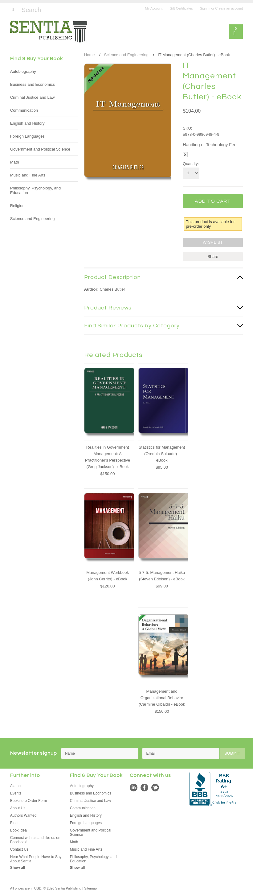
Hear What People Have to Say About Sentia (36, 858)
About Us (17, 808)
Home (89, 54)
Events (16, 793)
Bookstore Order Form (28, 800)
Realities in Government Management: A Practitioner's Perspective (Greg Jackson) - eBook (107, 457)
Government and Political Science (40, 149)
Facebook (144, 787)
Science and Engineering (32, 218)
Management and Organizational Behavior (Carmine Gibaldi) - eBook (162, 697)
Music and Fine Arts (27, 175)
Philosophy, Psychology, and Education (35, 190)
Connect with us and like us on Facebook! (35, 839)
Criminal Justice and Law (32, 97)
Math (14, 162)
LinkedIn (133, 787)
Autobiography (23, 71)
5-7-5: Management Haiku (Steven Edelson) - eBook (162, 575)
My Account (154, 8)
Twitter (155, 787)
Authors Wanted (23, 815)
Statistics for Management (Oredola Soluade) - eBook (162, 453)
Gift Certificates (181, 8)
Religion (17, 205)
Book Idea (18, 830)
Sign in (205, 8)
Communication (24, 110)
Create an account (229, 8)
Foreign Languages (27, 136)
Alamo (15, 785)
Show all (17, 867)
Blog (14, 822)
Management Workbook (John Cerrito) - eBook (107, 575)
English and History (27, 123)
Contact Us (19, 849)
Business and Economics (32, 84)
